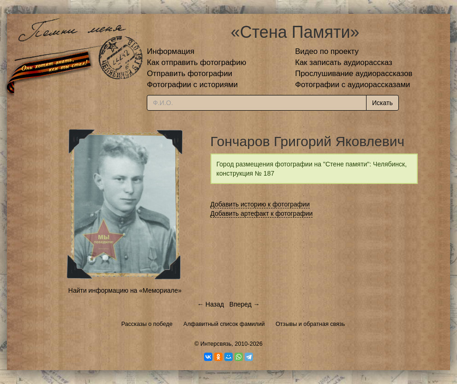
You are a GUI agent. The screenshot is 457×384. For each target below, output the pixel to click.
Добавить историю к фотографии (260, 204)
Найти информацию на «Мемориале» (124, 290)
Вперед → (244, 304)
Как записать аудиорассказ (343, 62)
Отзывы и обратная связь (310, 324)
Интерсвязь (216, 344)
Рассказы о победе (147, 324)
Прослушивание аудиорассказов (353, 73)
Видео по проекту (327, 51)
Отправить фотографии (189, 73)
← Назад (210, 304)
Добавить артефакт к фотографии (261, 213)
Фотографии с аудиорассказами (352, 84)
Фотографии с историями (192, 84)
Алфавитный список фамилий (224, 324)
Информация (170, 51)
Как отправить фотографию (196, 62)
